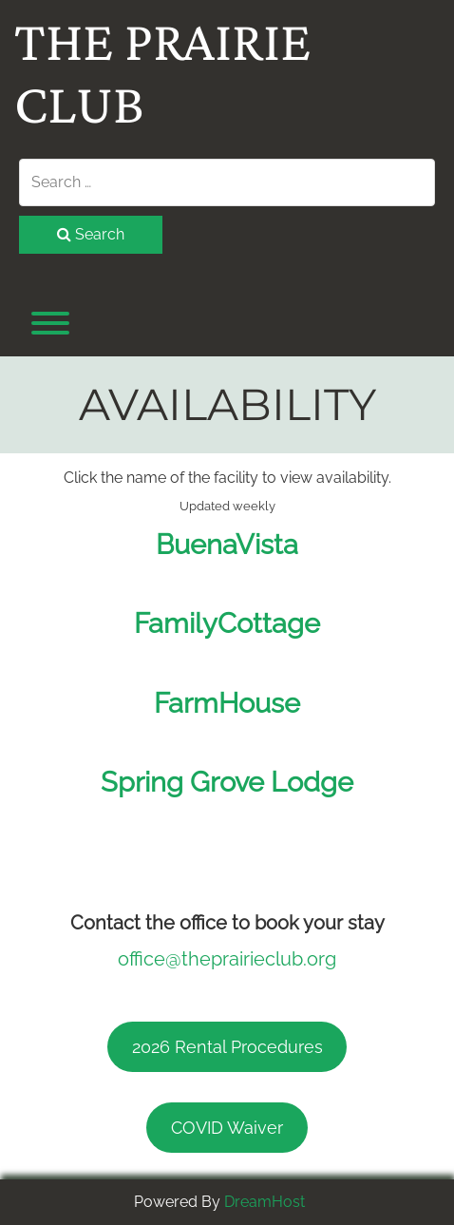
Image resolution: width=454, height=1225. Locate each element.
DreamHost (264, 1202)
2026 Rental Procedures (227, 1047)
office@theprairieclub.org (227, 958)
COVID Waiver (227, 1128)
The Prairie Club (163, 72)
